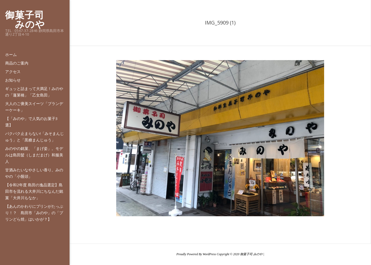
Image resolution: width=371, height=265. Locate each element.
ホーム (11, 54)
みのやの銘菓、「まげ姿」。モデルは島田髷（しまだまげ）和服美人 (34, 155)
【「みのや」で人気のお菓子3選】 (31, 121)
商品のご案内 (16, 63)
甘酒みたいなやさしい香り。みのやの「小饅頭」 (34, 173)
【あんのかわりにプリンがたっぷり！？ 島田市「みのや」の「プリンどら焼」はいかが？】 (34, 213)
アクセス (13, 71)
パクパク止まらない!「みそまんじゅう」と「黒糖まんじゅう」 (34, 136)
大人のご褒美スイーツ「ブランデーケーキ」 (34, 107)
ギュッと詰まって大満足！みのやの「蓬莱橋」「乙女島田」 (34, 92)
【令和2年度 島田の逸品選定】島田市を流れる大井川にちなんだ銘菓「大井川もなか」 (34, 191)
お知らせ (13, 80)
